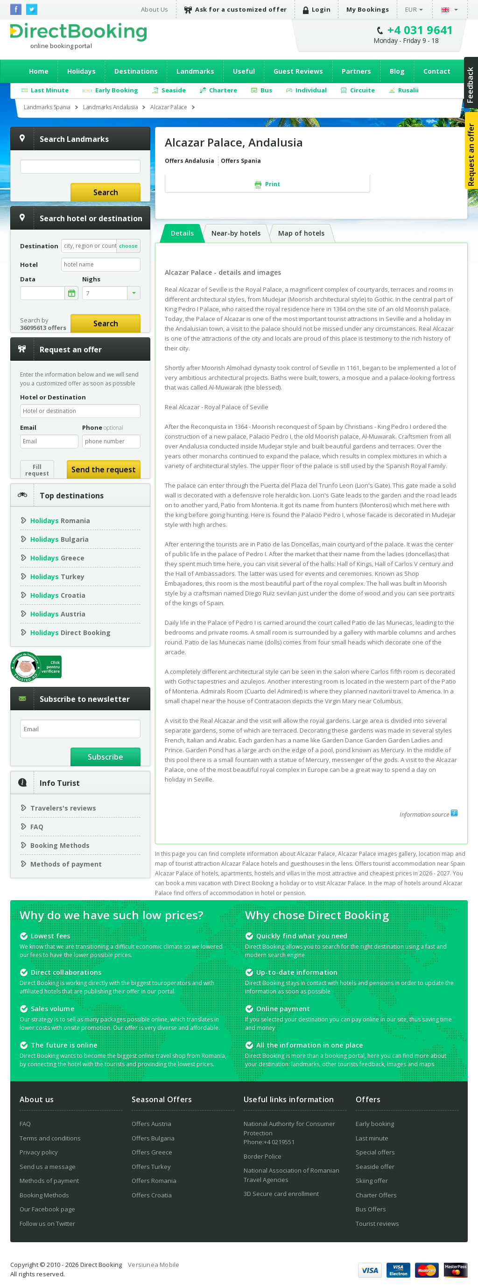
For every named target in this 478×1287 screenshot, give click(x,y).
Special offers (375, 1152)
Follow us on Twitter (47, 1223)
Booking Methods (60, 845)
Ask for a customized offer (235, 9)
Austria (57, 613)
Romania (60, 520)
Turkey (57, 576)
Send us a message (48, 1166)
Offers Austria (151, 1123)
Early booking (375, 1123)
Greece (57, 557)
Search (105, 192)
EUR (411, 9)
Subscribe (105, 757)
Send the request (103, 469)
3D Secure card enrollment (281, 1193)
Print (267, 184)
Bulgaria (59, 539)
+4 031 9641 (420, 29)
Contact (436, 71)
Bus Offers (371, 1209)
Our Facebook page (47, 1209)
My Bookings (367, 9)
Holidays (81, 71)
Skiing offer (372, 1180)
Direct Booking (78, 32)
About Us (155, 9)
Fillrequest (37, 470)
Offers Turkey (151, 1166)
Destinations (136, 71)
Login (317, 9)
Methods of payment (66, 864)
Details (182, 233)
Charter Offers (376, 1195)
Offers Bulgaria (153, 1138)
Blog (397, 71)
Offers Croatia (152, 1195)
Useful (244, 71)
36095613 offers (43, 327)
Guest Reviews (298, 71)
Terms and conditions (50, 1138)
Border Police (262, 1156)
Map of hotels (301, 233)
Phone (102, 427)
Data (27, 279)
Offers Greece (152, 1152)
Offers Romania (154, 1180)
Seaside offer (375, 1166)
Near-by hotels (235, 233)
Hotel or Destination (53, 397)
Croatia (57, 595)
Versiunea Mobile (153, 1264)
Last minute (372, 1138)
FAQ (36, 826)
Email (28, 427)
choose (128, 245)
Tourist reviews (377, 1223)
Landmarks (195, 71)
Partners (356, 71)
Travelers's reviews (63, 808)
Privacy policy (39, 1152)
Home (39, 71)
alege (71, 293)
